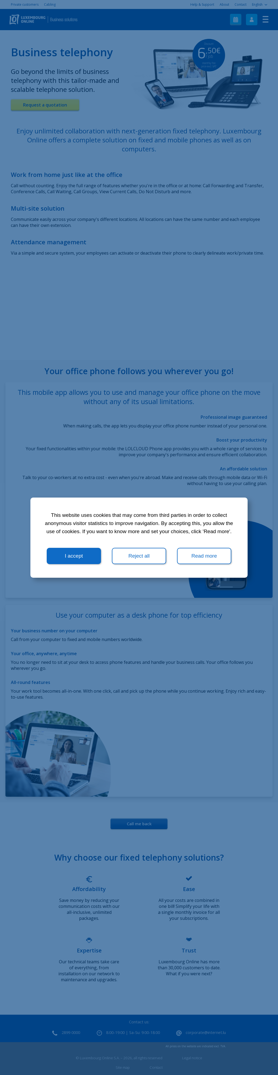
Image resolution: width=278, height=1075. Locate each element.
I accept (74, 556)
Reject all (139, 556)
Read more (204, 556)
